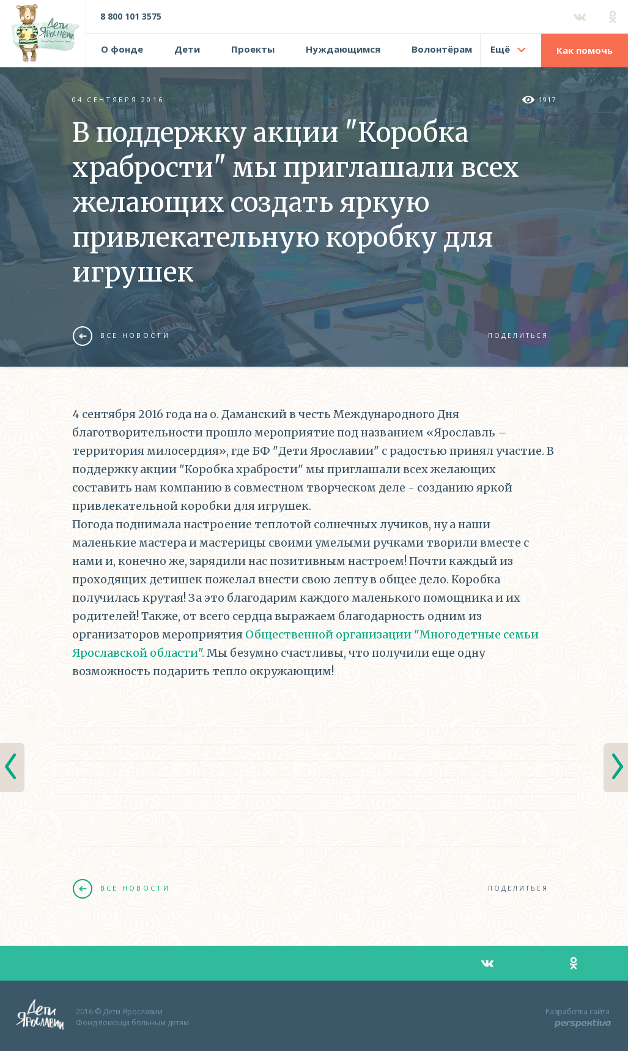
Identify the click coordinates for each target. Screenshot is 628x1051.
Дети (187, 49)
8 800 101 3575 (130, 16)
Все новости (121, 335)
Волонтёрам (442, 49)
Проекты (253, 49)
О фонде (122, 49)
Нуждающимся (343, 49)
